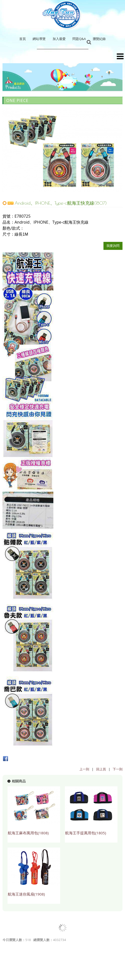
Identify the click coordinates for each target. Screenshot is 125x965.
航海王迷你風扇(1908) (26, 894)
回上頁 (101, 769)
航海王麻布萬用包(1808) (28, 832)
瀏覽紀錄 (99, 38)
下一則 (117, 769)
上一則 (84, 769)
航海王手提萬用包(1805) (85, 832)
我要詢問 (112, 245)
